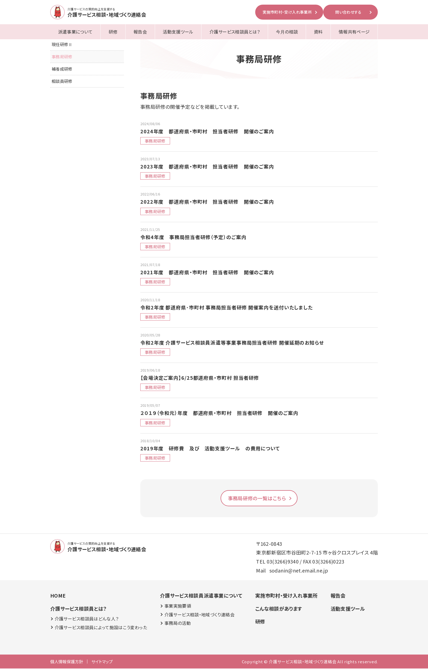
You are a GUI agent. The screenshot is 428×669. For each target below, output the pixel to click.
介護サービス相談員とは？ (234, 31)
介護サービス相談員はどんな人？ (86, 619)
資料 (318, 31)
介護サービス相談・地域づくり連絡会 (199, 614)
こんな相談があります (278, 608)
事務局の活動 (177, 623)
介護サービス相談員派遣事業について (201, 595)
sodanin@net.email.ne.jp (298, 570)
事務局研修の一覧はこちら (257, 498)
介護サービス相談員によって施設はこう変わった (101, 628)
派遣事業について (75, 31)
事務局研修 (62, 57)
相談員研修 (62, 81)
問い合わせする (348, 12)
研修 (113, 31)
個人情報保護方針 (66, 662)
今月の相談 (287, 31)
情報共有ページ (354, 31)
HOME (58, 595)
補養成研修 (62, 69)
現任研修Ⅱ (62, 44)
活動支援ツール (178, 31)
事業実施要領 (177, 606)
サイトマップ (102, 662)
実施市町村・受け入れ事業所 (287, 12)
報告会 (140, 31)
